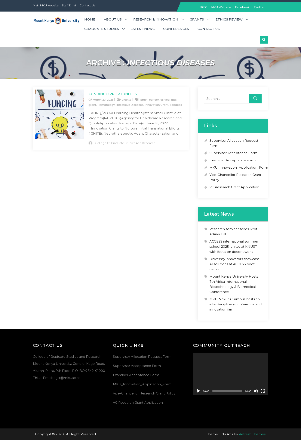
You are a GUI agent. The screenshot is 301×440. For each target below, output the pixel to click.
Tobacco (176, 105)
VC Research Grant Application (234, 187)
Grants (197, 19)
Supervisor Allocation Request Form (142, 357)
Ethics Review (229, 19)
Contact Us (87, 5)
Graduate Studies (101, 29)
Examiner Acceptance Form (232, 160)
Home (89, 19)
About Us (113, 19)
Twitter (259, 7)
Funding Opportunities (113, 94)
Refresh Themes (252, 434)
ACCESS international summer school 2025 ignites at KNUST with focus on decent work (233, 246)
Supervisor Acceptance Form (233, 153)
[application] (230, 374)
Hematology (106, 105)
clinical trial (168, 100)
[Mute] (256, 391)
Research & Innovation (155, 19)
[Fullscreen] (263, 391)
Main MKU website (46, 5)
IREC (203, 7)
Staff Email (69, 5)
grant (92, 105)
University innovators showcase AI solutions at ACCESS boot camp (234, 264)
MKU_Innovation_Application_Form (238, 167)
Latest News (142, 29)
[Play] (198, 391)
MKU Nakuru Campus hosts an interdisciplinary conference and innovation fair (235, 304)
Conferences (176, 29)
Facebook (242, 7)
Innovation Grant (156, 105)
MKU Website (221, 7)
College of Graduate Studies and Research (125, 143)
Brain (144, 100)
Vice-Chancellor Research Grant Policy (144, 393)
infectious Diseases (129, 105)
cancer (154, 100)
